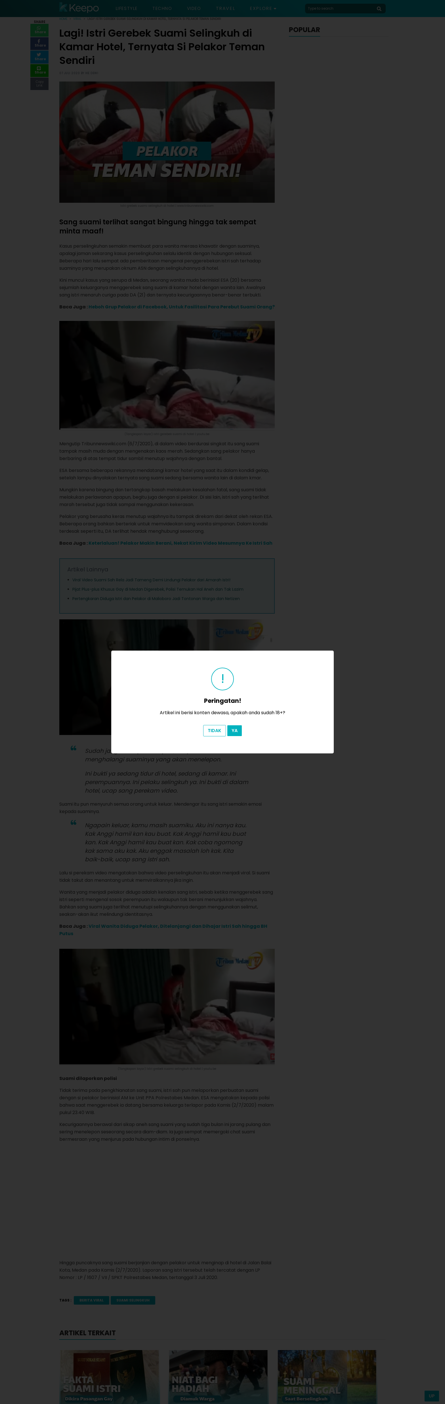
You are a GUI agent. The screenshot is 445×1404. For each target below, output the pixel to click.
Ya (235, 730)
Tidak (214, 730)
